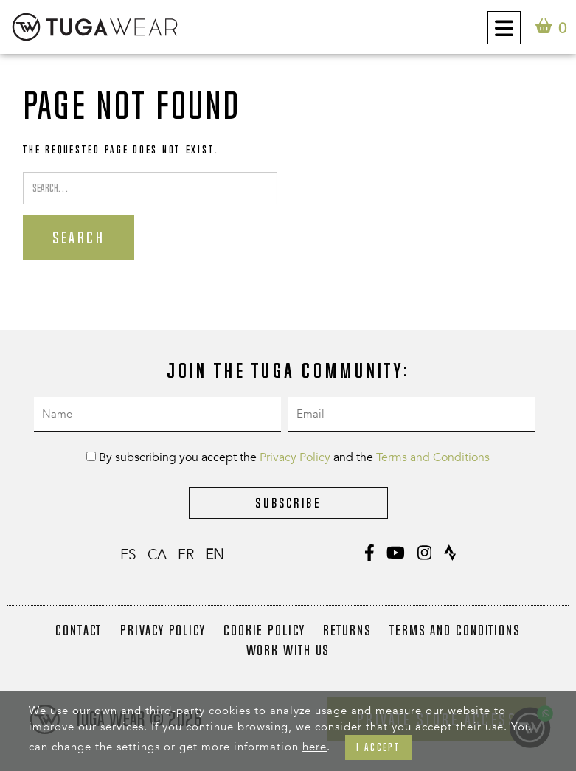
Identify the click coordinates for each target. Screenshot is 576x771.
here (314, 746)
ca (157, 555)
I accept (378, 747)
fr (186, 555)
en (214, 555)
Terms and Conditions (433, 457)
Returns (347, 630)
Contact (79, 630)
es (128, 555)
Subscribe (287, 503)
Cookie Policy (264, 630)
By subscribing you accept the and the (288, 457)
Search (78, 237)
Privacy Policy (295, 457)
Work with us (288, 650)
